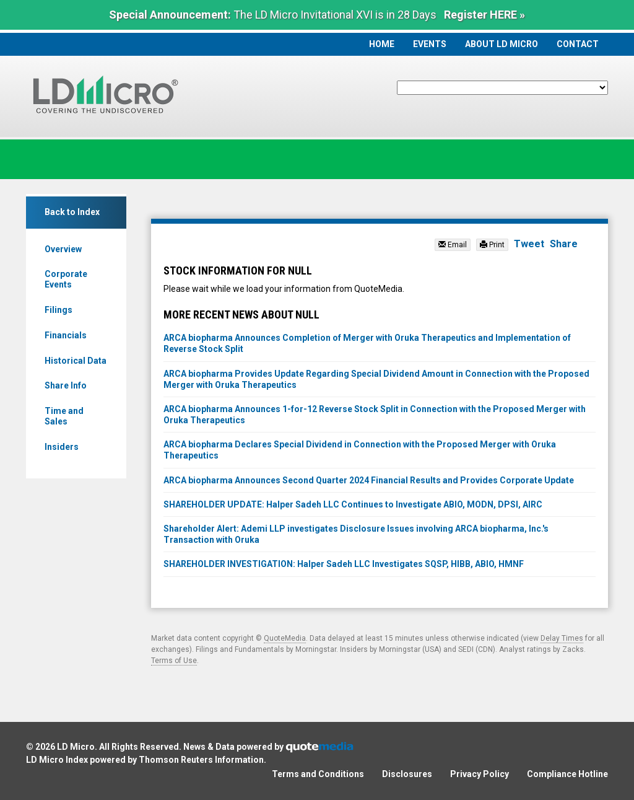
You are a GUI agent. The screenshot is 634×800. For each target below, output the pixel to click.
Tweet (529, 244)
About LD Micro (501, 44)
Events (429, 44)
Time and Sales (64, 416)
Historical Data (75, 361)
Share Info (66, 385)
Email (452, 244)
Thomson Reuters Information (201, 760)
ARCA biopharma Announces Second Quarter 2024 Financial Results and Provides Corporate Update (368, 480)
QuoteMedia (285, 638)
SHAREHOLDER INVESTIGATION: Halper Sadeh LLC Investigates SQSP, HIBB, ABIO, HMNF (343, 564)
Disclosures (407, 774)
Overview (63, 249)
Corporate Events (66, 279)
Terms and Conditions (318, 774)
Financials (66, 335)
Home (381, 44)
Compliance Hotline (567, 774)
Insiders (62, 447)
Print (492, 244)
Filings (58, 310)
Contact (578, 44)
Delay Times (562, 638)
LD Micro (76, 747)
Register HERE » (484, 14)
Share (564, 244)
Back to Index (72, 212)
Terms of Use (174, 660)
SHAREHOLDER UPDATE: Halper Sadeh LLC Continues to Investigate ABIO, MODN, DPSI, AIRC (352, 504)
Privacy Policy (479, 774)
